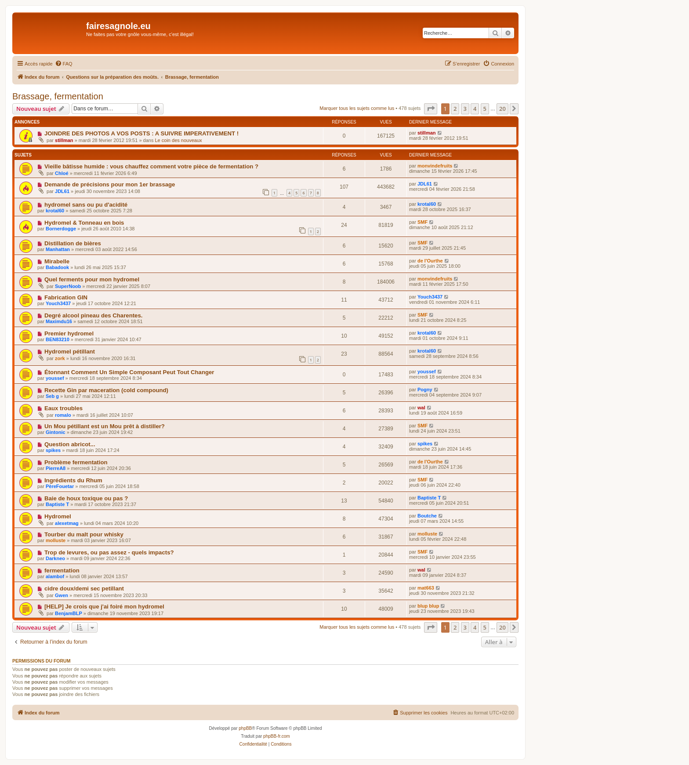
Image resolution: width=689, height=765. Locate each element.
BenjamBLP (68, 613)
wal (421, 407)
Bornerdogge (61, 228)
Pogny (424, 389)
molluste (55, 540)
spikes (53, 450)
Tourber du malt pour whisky (83, 534)
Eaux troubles (63, 408)
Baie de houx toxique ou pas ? (86, 498)
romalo (63, 415)
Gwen (61, 595)
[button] (430, 108)
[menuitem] (64, 63)
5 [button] (484, 109)
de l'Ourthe (430, 260)
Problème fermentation (76, 462)
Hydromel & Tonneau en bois (84, 222)
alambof (55, 576)
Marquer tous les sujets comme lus (356, 108)
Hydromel (57, 516)
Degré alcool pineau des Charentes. (93, 315)
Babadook (57, 267)
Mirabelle (56, 261)
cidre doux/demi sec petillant (84, 588)
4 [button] (474, 109)
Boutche (427, 515)
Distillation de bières (72, 243)
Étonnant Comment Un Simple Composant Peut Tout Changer (129, 372)
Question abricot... (69, 444)
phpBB (245, 728)
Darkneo (55, 558)
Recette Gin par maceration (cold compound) (106, 390)
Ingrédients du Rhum (73, 480)
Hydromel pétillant (69, 351)
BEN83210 (57, 339)
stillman (64, 140)
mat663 (425, 587)
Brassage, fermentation (57, 96)
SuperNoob (68, 286)
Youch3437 (58, 303)
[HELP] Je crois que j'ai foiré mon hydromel (104, 606)
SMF (422, 222)
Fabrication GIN (65, 297)
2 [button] (455, 109)
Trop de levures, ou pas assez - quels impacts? (109, 552)
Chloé (62, 173)
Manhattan (58, 249)
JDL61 (62, 191)
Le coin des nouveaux (178, 140)
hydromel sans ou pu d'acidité (85, 204)
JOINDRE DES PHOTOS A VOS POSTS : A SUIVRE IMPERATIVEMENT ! (141, 133)
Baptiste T (57, 504)
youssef (55, 378)
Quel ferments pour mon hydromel (91, 279)
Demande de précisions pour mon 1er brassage (109, 184)
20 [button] (502, 109)
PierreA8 (55, 468)
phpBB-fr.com (276, 736)
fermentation (62, 570)
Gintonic (55, 432)
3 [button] (465, 109)
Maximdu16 (59, 321)
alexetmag (67, 523)
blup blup (428, 605)
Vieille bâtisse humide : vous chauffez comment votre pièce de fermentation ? (151, 166)
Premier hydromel (69, 333)
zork (60, 358)
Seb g (52, 396)
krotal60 (55, 210)
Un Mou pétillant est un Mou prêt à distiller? (104, 426)
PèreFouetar (60, 486)
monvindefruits (434, 165)
